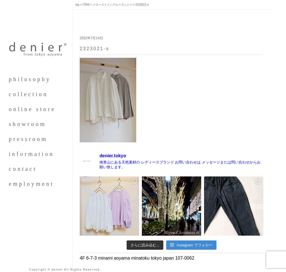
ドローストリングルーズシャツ (112, 4)
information (31, 154)
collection (28, 94)
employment (31, 184)
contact (23, 169)
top (77, 4)
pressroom (28, 139)
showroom (27, 124)
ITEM (86, 4)
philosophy (30, 79)
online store (32, 109)
